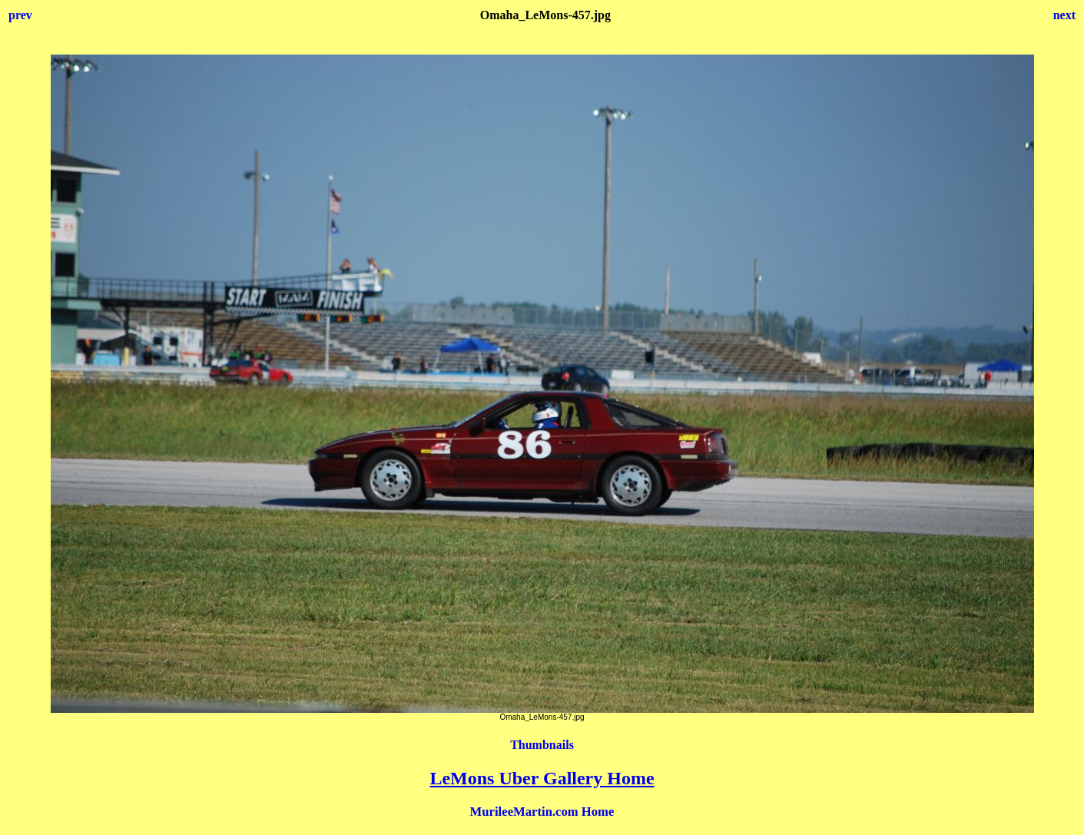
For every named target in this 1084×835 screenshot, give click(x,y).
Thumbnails (542, 744)
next (1064, 15)
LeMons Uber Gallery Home (541, 778)
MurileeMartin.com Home (542, 811)
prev (20, 15)
